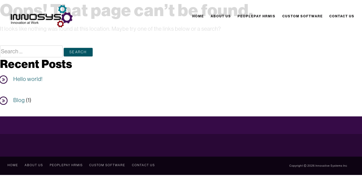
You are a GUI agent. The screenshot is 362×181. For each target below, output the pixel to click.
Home (198, 16)
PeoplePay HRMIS (256, 16)
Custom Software (302, 16)
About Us (220, 16)
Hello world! (28, 79)
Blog (19, 100)
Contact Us (341, 16)
